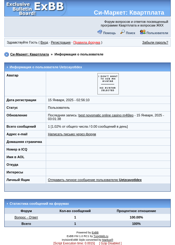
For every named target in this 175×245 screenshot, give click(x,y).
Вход (44, 42)
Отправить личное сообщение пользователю (95, 180)
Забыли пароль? (155, 42)
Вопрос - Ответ (26, 217)
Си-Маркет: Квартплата (129, 12)
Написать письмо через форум (72, 134)
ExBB (95, 232)
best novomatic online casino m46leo (105, 115)
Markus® (107, 239)
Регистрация (61, 42)
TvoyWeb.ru (100, 236)
